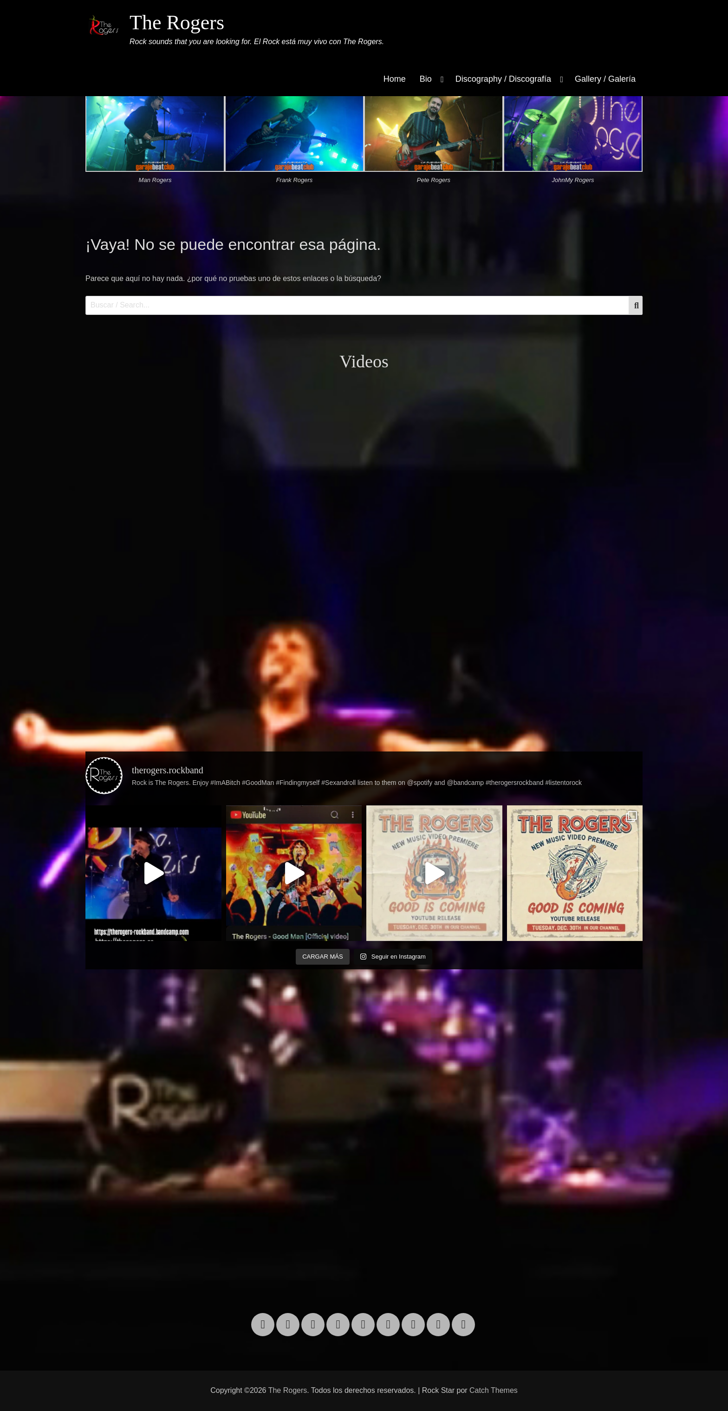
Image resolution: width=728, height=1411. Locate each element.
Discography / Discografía (503, 79)
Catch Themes (493, 1390)
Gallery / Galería (605, 79)
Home (395, 79)
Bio (426, 79)
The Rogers (177, 22)
